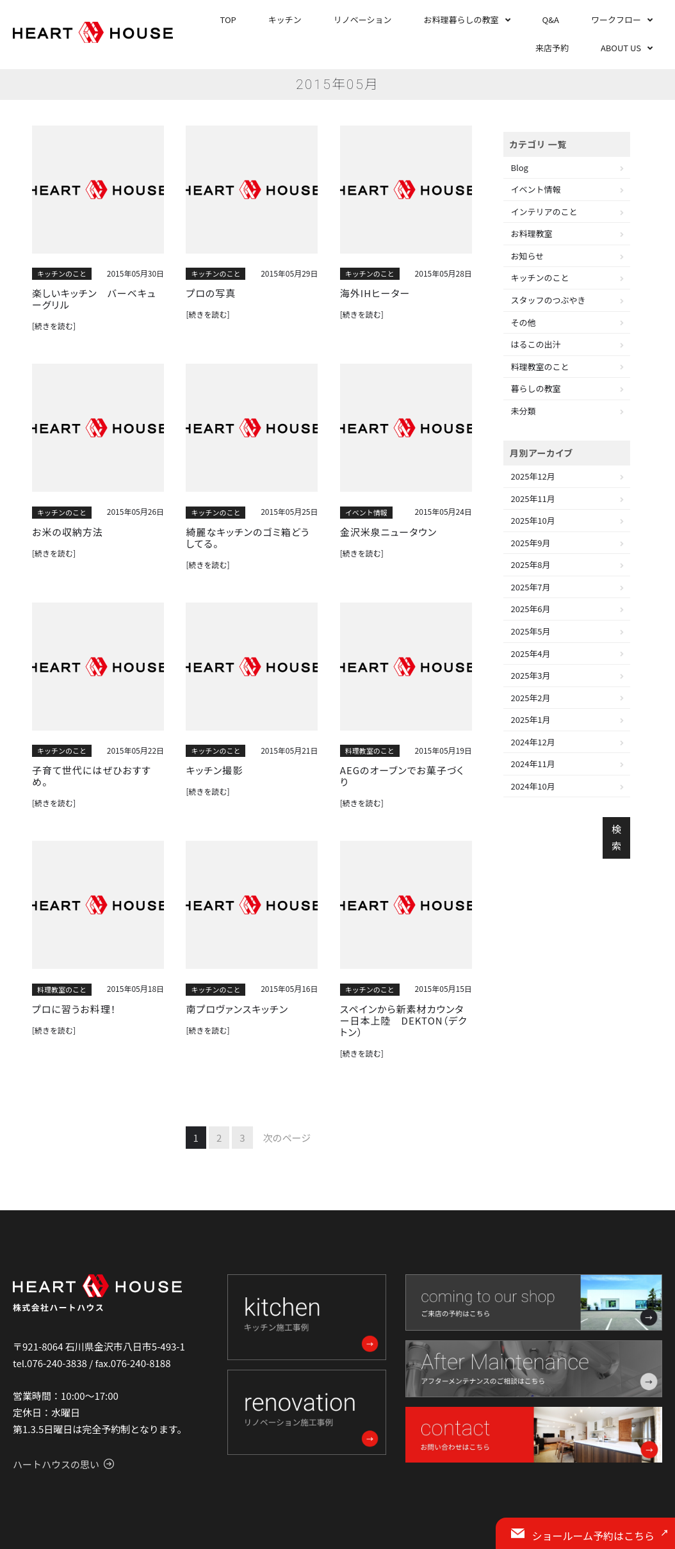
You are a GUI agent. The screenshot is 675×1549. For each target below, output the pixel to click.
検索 (616, 837)
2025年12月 (533, 476)
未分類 (523, 411)
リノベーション (363, 19)
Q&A (550, 19)
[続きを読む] (54, 325)
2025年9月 (531, 543)
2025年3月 (531, 675)
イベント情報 (366, 512)
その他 (523, 322)
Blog (519, 167)
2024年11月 (533, 764)
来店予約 (552, 48)
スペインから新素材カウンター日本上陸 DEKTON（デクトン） (404, 1020)
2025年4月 (531, 653)
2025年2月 (531, 698)
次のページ (287, 1137)
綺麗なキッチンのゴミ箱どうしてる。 (247, 537)
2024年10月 (533, 786)
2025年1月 (531, 719)
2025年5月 (531, 631)
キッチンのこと (61, 273)
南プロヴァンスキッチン (237, 1009)
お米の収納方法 (67, 532)
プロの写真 (211, 293)
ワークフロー (616, 19)
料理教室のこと (369, 750)
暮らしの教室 (536, 388)
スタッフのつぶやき (548, 300)
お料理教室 (532, 233)
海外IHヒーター (375, 293)
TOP (228, 19)
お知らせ (527, 256)
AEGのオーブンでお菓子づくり (402, 776)
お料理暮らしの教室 (461, 19)
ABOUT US (621, 48)
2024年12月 (533, 742)
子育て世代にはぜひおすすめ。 (91, 776)
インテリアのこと (544, 212)
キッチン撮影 (214, 770)
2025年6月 (531, 609)
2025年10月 (533, 520)
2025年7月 (531, 587)
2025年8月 (531, 564)
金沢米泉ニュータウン (388, 532)
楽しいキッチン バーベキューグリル (94, 299)
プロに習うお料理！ (74, 1009)
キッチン (285, 19)
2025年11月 (533, 498)
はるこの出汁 (536, 344)
